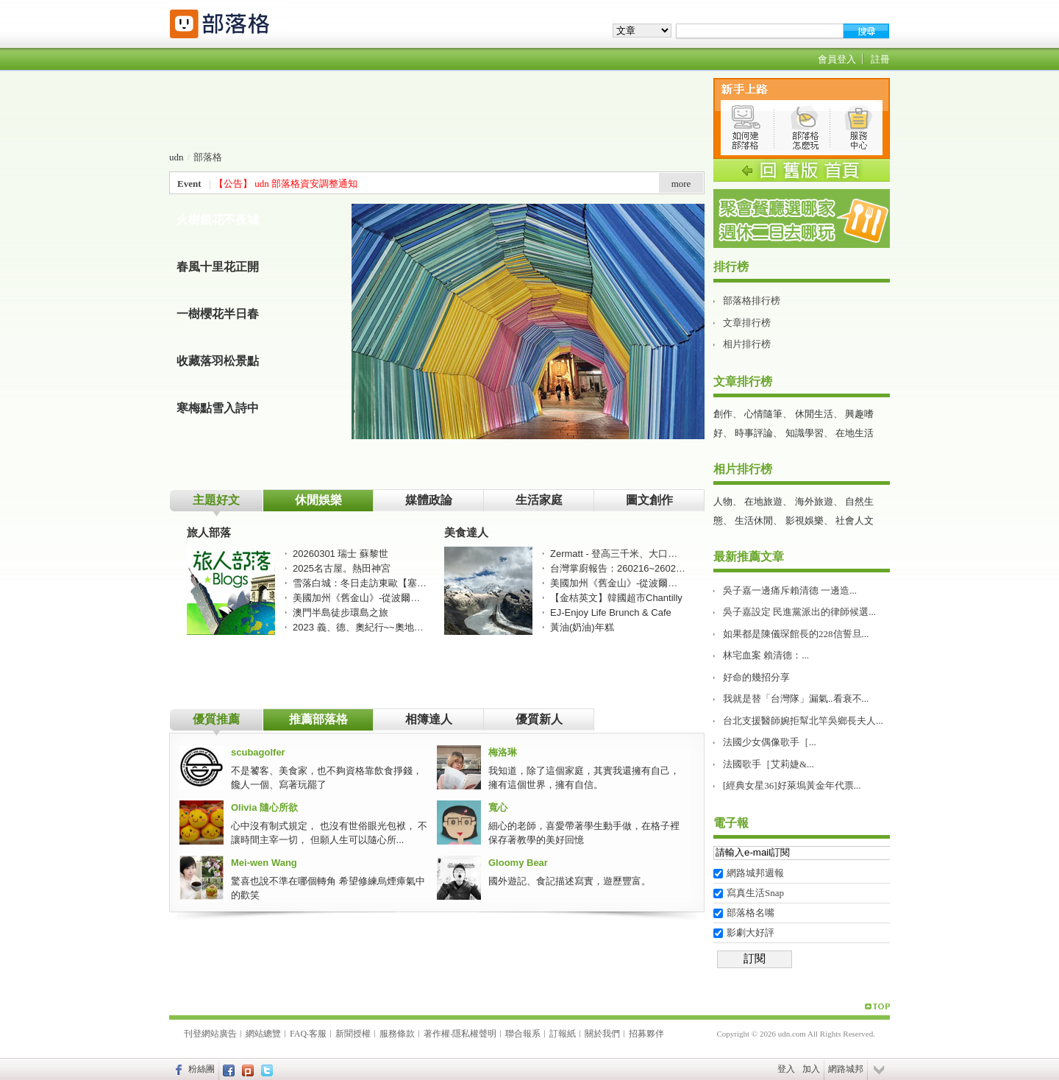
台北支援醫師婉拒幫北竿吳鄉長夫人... (803, 720)
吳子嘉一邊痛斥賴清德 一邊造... (790, 590)
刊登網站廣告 (210, 1034)
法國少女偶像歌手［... (769, 741)
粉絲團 (201, 1069)
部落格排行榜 (751, 300)
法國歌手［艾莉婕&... (768, 764)
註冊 (880, 59)
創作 (722, 413)
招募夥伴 (646, 1034)
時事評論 (754, 432)
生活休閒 (754, 520)
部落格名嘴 (750, 912)
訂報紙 (562, 1034)
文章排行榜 (747, 322)
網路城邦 (845, 1069)
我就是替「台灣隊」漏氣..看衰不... (796, 698)
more (681, 183)
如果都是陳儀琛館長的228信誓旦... (796, 633)
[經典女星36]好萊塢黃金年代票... (791, 785)
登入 (786, 1069)
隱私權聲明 (474, 1034)
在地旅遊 (763, 501)
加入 (811, 1069)
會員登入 (837, 59)
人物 (722, 501)
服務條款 (397, 1034)
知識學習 (804, 432)
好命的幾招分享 (756, 677)
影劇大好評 (750, 932)
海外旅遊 (814, 501)
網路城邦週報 (755, 872)
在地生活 (854, 432)
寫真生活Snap (755, 892)
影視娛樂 (804, 520)
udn (176, 157)
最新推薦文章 (748, 556)
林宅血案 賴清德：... (766, 655)
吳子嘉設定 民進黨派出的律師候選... (799, 611)
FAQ (298, 1034)
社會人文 (854, 520)
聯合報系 (523, 1034)
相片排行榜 (747, 343)
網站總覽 (263, 1034)
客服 (318, 1034)
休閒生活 (814, 413)
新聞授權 (353, 1034)
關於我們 (602, 1034)
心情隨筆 (763, 413)
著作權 (437, 1034)
